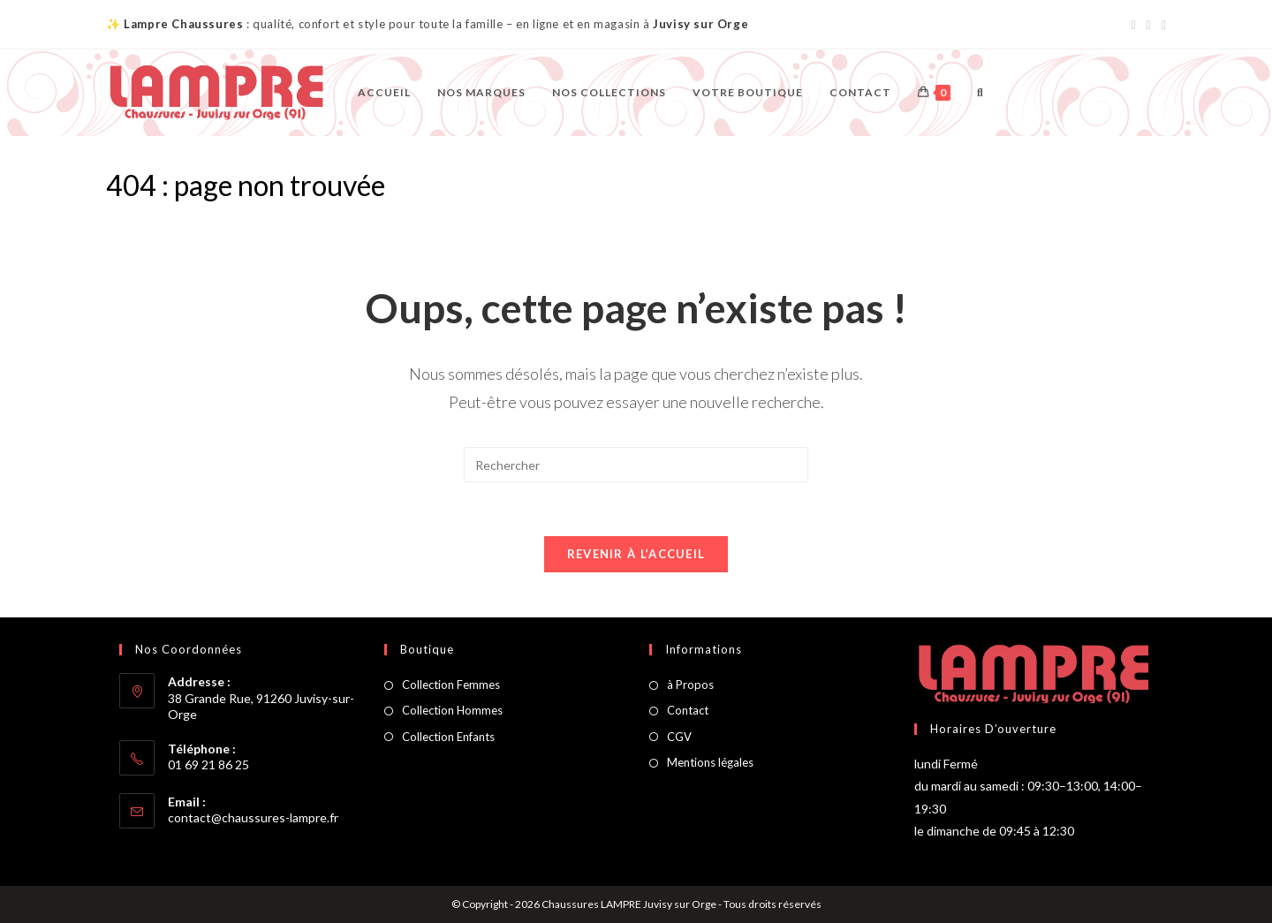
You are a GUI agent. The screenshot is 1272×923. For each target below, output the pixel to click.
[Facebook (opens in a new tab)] (1133, 25)
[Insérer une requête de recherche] (636, 464)
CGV (679, 737)
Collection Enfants (448, 737)
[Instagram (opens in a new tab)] (1148, 25)
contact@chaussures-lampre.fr (253, 817)
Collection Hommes (452, 710)
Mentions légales (710, 762)
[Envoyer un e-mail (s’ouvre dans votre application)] (1161, 25)
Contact (687, 710)
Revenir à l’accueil (636, 554)
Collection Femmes (451, 684)
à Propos (690, 684)
